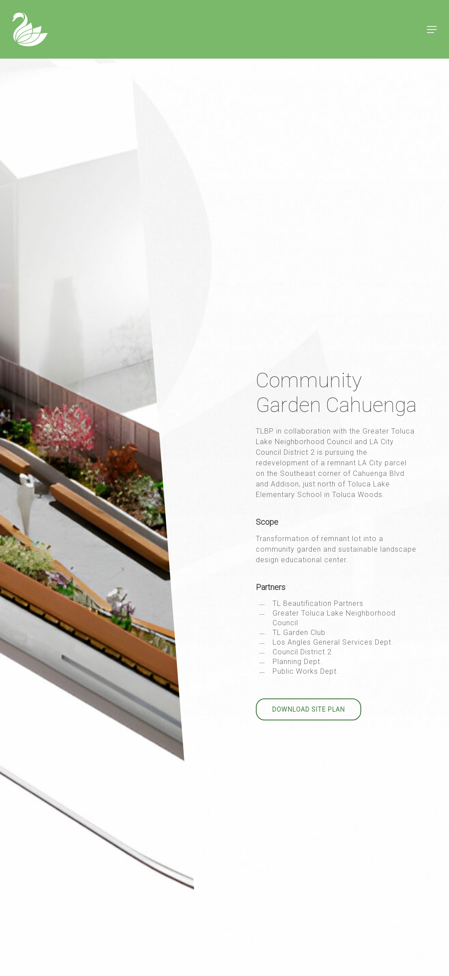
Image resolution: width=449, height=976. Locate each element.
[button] (432, 29)
